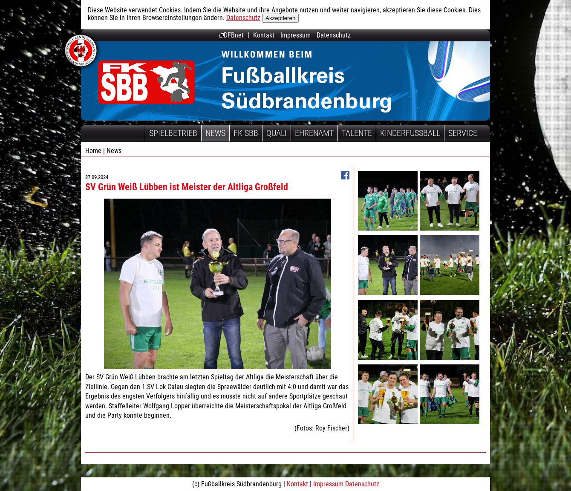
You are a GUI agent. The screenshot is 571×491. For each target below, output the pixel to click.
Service (462, 133)
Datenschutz (243, 18)
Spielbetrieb (173, 133)
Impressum (295, 35)
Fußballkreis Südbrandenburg (146, 82)
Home (93, 151)
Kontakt (263, 35)
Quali (276, 133)
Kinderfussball (410, 133)
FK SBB (246, 133)
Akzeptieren (280, 18)
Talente (357, 133)
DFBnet (231, 35)
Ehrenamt (314, 133)
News (215, 133)
